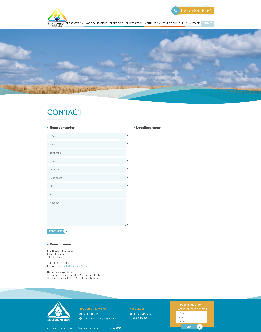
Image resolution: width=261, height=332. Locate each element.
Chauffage (193, 23)
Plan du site (52, 328)
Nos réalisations (96, 23)
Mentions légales (67, 328)
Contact (207, 23)
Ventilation (152, 23)
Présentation (74, 23)
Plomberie (116, 23)
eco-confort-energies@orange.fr (75, 266)
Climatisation (134, 23)
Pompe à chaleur (173, 23)
